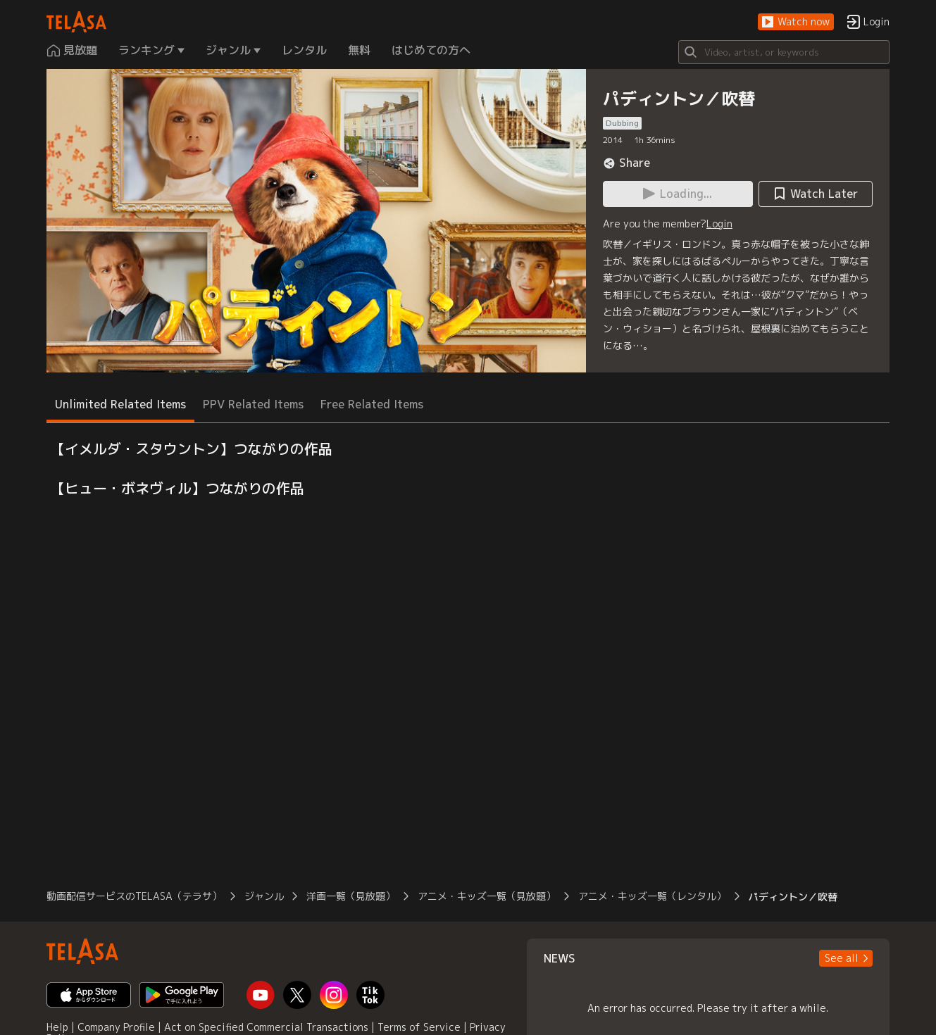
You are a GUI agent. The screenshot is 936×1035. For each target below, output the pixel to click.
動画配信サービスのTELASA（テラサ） (134, 896)
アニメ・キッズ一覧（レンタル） (652, 896)
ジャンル (264, 896)
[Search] (784, 52)
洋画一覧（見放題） (350, 896)
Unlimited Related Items (120, 404)
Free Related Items (371, 404)
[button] (796, 22)
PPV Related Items (253, 404)
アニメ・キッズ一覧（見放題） (487, 896)
